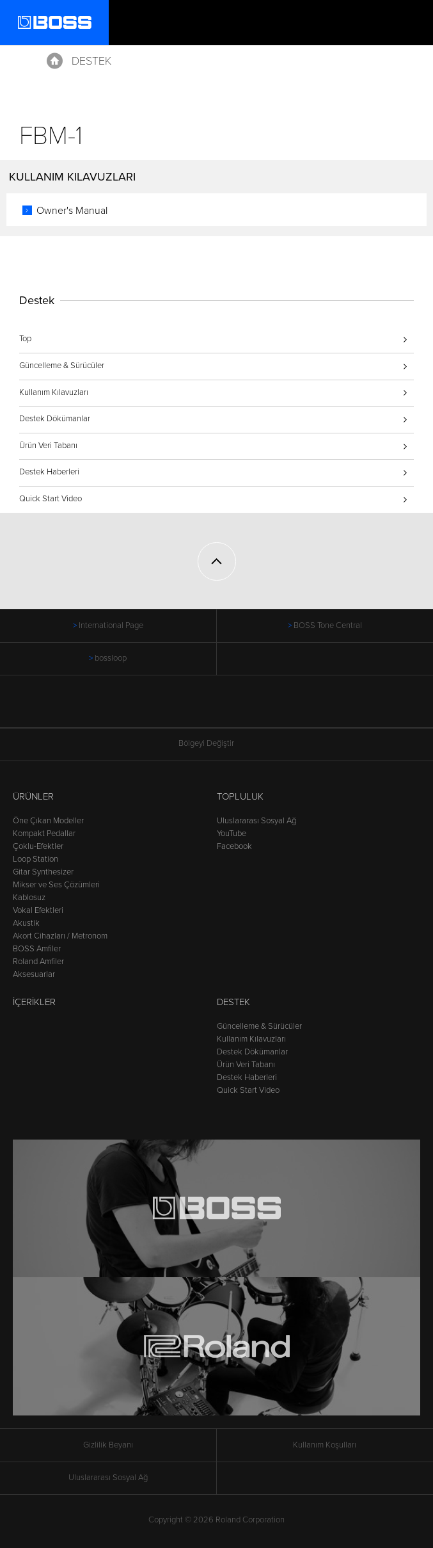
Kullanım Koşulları (324, 1445)
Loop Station (35, 859)
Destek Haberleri (49, 472)
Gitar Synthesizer (43, 872)
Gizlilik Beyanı (108, 1445)
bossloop (111, 658)
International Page (111, 625)
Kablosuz (29, 897)
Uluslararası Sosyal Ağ (256, 821)
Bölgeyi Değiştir (216, 743)
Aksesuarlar (34, 974)
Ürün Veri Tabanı (48, 445)
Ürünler (33, 796)
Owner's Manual (71, 210)
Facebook (234, 846)
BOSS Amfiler (37, 949)
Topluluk (240, 796)
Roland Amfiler (38, 961)
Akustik (26, 923)
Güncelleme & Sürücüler (61, 365)
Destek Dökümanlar (54, 419)
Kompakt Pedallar (44, 833)
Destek (91, 61)
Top (25, 339)
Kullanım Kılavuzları (53, 392)
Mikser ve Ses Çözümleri (56, 885)
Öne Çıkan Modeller (48, 821)
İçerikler (34, 1002)
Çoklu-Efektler (38, 846)
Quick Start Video (50, 499)
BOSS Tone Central (328, 625)
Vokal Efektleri (38, 910)
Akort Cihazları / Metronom (60, 936)
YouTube (231, 833)
